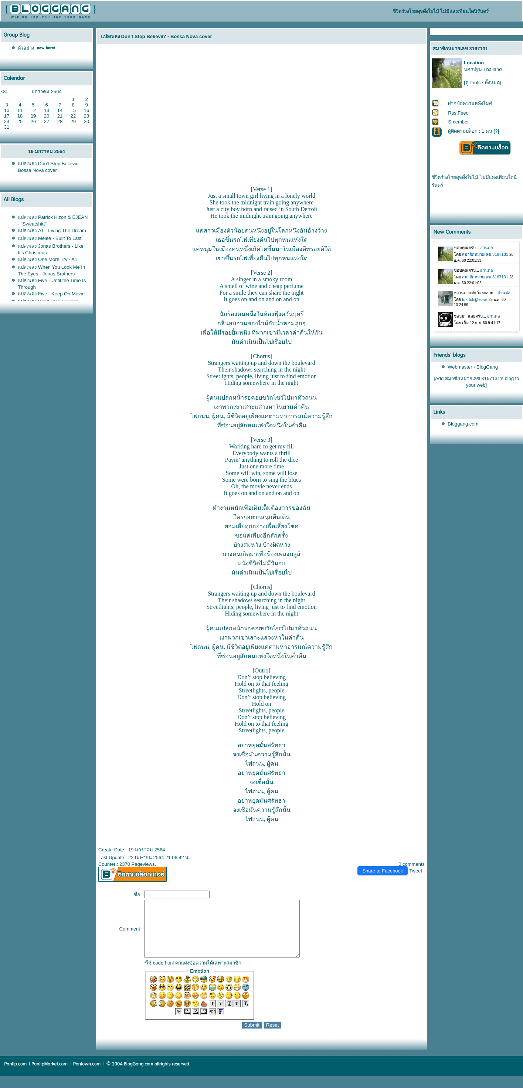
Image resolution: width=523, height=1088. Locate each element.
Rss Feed (458, 113)
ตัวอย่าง (26, 48)
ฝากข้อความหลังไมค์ (470, 103)
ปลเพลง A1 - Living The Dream (52, 230)
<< (4, 91)
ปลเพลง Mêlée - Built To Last (49, 238)
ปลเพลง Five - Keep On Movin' (51, 293)
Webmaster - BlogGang (473, 367)
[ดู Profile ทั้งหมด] (482, 82)
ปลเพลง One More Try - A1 (47, 259)
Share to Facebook (382, 871)
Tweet (415, 871)
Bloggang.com (463, 424)
